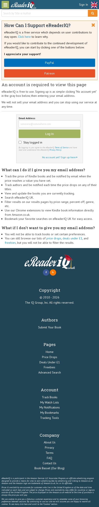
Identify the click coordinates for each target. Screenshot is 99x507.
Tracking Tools (49, 418)
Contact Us (49, 463)
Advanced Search (49, 372)
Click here (24, 37)
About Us (49, 442)
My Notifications (49, 407)
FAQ (49, 458)
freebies (10, 243)
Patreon (49, 73)
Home (50, 352)
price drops (53, 238)
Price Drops (49, 357)
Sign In (83, 5)
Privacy (49, 447)
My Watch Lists (49, 402)
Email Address (27, 118)
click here (23, 504)
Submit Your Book (49, 327)
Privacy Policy (55, 149)
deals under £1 (72, 238)
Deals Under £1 (49, 362)
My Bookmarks (49, 413)
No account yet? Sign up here (59, 157)
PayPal (49, 63)
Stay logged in (32, 142)
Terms (49, 453)
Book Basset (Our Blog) (49, 468)
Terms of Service (61, 147)
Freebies (49, 367)
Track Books (49, 397)
